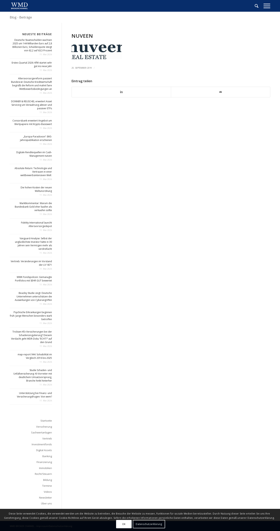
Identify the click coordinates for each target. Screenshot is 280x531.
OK (124, 524)
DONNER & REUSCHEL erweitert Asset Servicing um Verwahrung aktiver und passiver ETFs (31, 105)
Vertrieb (47, 438)
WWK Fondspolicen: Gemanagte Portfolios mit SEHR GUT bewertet (33, 278)
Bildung (47, 480)
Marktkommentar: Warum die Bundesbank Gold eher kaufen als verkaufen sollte (33, 207)
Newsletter (45, 497)
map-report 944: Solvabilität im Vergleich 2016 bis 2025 (35, 356)
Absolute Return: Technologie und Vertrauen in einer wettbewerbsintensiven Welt (33, 172)
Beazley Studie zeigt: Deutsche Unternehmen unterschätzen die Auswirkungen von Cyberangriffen (33, 296)
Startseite (46, 420)
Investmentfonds (42, 444)
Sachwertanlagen (41, 432)
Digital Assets (44, 450)
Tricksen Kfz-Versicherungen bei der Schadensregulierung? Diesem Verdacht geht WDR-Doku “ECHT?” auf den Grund (31, 337)
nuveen (82, 35)
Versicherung (44, 426)
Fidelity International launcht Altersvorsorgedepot (36, 224)
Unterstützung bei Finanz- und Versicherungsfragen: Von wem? (34, 394)
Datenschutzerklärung (149, 524)
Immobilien (45, 468)
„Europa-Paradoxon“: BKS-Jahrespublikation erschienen (36, 138)
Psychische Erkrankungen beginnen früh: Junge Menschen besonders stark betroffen (31, 316)
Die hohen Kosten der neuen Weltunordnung (36, 189)
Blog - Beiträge (21, 17)
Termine (47, 485)
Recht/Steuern (43, 474)
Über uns (46, 503)
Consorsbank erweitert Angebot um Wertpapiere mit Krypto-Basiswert (32, 122)
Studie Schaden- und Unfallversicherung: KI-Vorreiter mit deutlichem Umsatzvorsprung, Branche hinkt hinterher (32, 375)
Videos (48, 491)
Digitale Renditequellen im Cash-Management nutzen (34, 154)
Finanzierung (44, 462)
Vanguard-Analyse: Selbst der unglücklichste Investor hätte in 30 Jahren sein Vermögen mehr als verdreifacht (33, 244)
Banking (47, 456)
